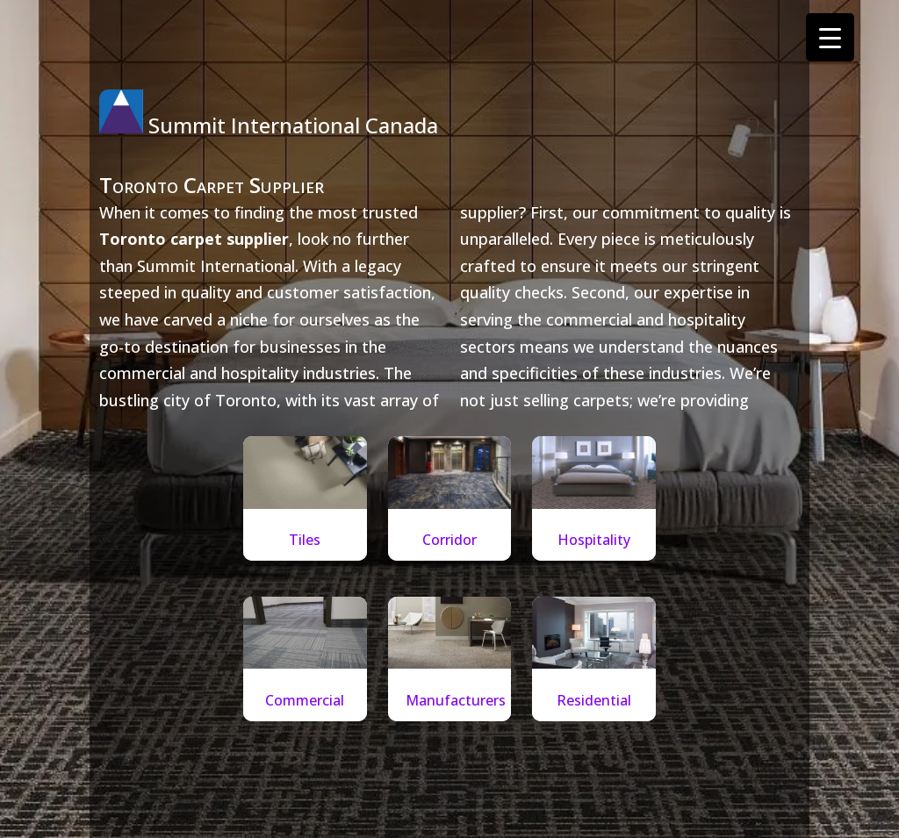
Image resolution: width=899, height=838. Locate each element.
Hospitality (593, 539)
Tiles (304, 539)
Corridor (449, 539)
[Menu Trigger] (830, 37)
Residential (594, 700)
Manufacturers (456, 700)
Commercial (304, 700)
